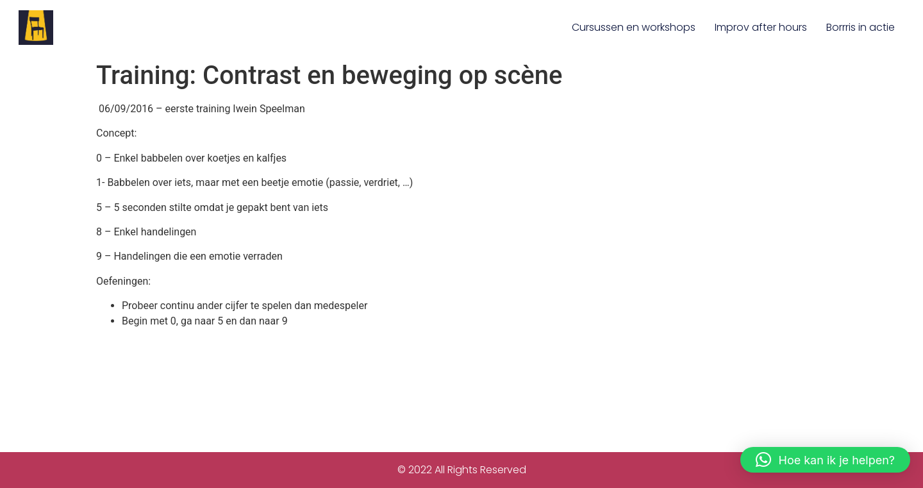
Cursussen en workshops (633, 27)
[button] (825, 460)
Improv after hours (761, 27)
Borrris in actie (860, 27)
